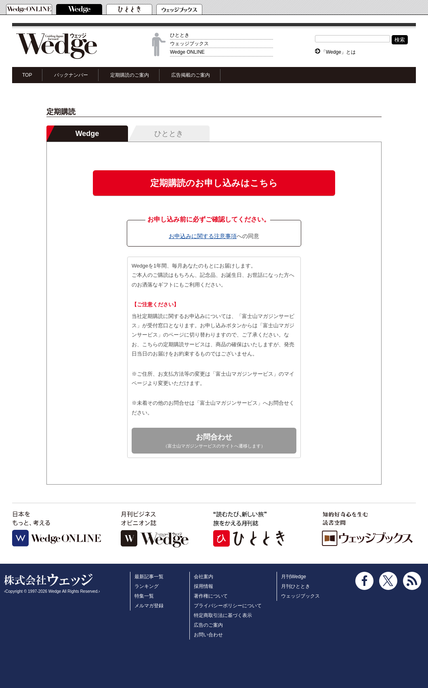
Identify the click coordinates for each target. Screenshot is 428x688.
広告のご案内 (208, 625)
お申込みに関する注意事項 (203, 236)
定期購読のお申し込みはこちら (214, 183)
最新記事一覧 (149, 576)
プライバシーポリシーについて (228, 606)
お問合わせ (214, 441)
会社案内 (203, 576)
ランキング (146, 586)
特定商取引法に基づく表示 (223, 615)
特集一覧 (144, 596)
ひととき (179, 35)
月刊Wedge (293, 576)
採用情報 (203, 586)
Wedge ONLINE (187, 52)
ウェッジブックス (189, 43)
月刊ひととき (295, 586)
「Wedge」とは (338, 52)
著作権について (211, 596)
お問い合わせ (208, 635)
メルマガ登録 (149, 606)
